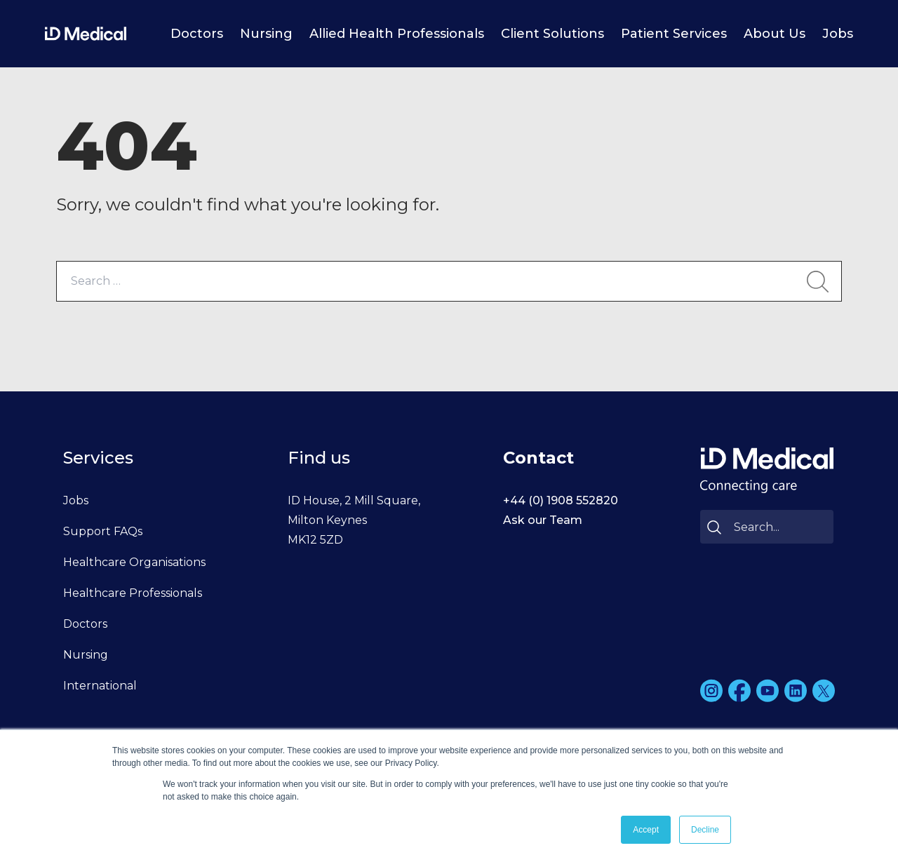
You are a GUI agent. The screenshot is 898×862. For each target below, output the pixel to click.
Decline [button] (705, 830)
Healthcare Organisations (134, 562)
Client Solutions (552, 33)
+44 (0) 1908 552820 (560, 500)
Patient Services (674, 33)
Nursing (266, 33)
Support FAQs (102, 531)
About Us (774, 33)
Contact (538, 457)
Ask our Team (542, 520)
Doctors (196, 33)
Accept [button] (646, 830)
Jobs (837, 33)
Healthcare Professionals (132, 593)
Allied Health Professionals (396, 33)
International (100, 685)
